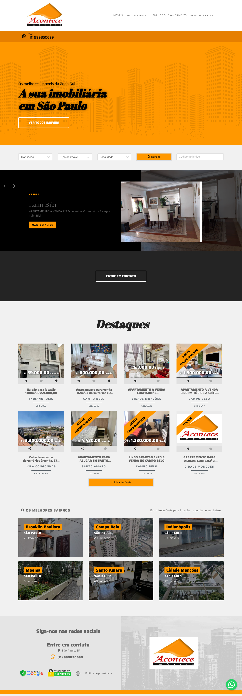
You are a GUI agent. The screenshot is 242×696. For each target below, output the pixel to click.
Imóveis (118, 15)
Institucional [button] (135, 15)
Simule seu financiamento (170, 15)
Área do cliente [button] (200, 15)
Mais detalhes (42, 225)
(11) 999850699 (41, 37)
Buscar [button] (154, 157)
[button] (4, 186)
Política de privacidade (98, 675)
